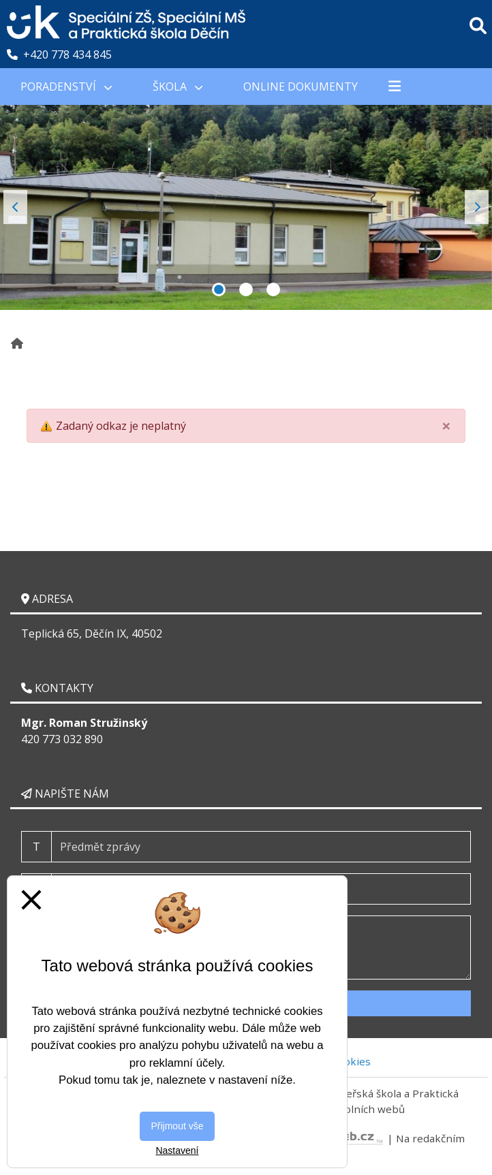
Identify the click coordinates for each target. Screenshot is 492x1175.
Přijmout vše (177, 1126)
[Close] (446, 425)
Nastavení (176, 1150)
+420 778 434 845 (59, 54)
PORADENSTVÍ (66, 86)
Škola (177, 86)
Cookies (351, 1061)
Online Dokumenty (300, 86)
